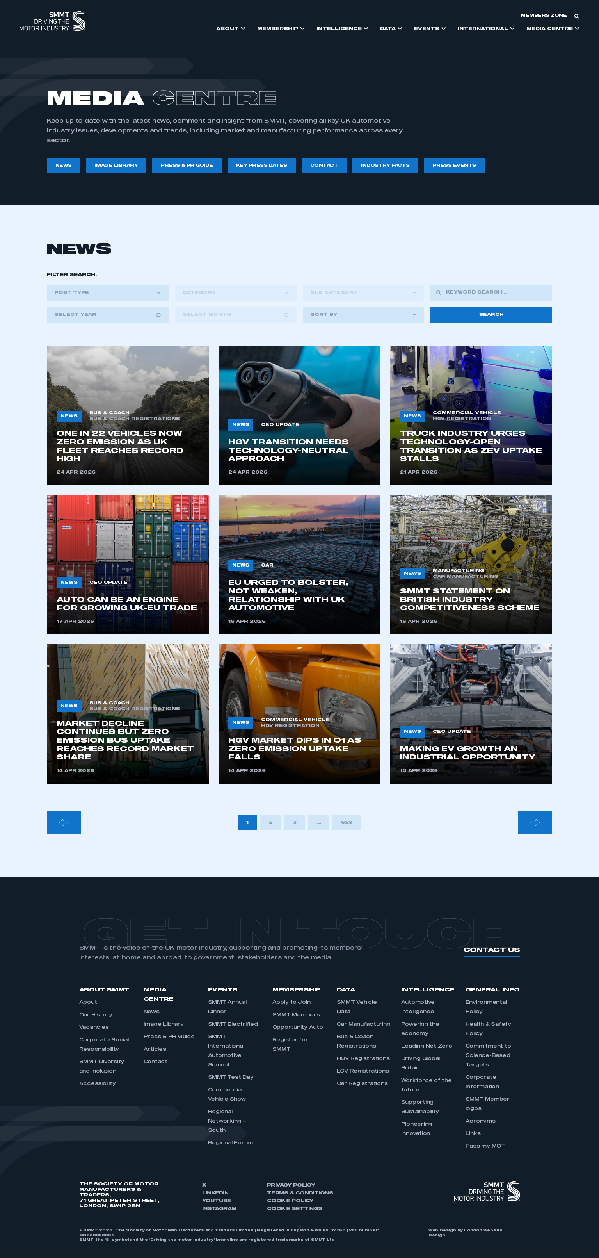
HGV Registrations (363, 1059)
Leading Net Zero (426, 1046)
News (152, 1012)
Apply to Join (291, 1002)
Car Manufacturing (364, 1024)
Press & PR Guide (169, 1037)
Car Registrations (362, 1084)
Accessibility (97, 1084)
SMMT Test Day (231, 1077)
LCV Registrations (363, 1071)
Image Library (164, 1024)
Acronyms (481, 1121)
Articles (155, 1049)
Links (473, 1133)
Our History (95, 1015)
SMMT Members (296, 1015)
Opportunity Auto (297, 1027)
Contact (155, 1062)
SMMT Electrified (233, 1024)
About (88, 1002)
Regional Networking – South (227, 1121)
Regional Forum (230, 1143)
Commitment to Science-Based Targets (488, 1055)
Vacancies (94, 1027)
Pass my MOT (485, 1146)
